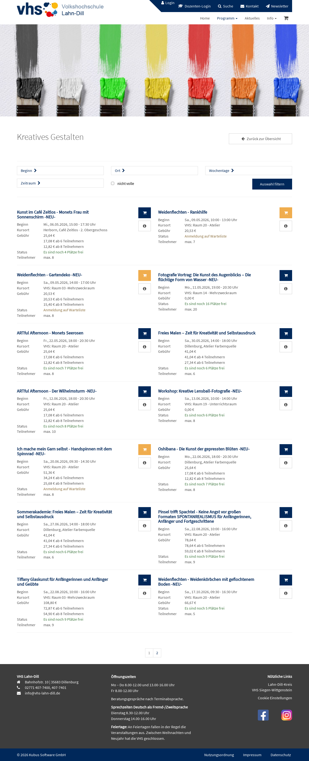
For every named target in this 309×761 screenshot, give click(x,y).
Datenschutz (281, 754)
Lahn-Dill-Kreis (280, 684)
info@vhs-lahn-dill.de (42, 693)
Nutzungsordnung (219, 754)
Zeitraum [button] (31, 183)
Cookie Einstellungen (275, 697)
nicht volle (125, 183)
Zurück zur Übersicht (260, 138)
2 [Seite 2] (157, 652)
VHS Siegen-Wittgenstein (272, 689)
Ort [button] (120, 170)
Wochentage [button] (222, 170)
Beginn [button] (29, 170)
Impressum (252, 754)
